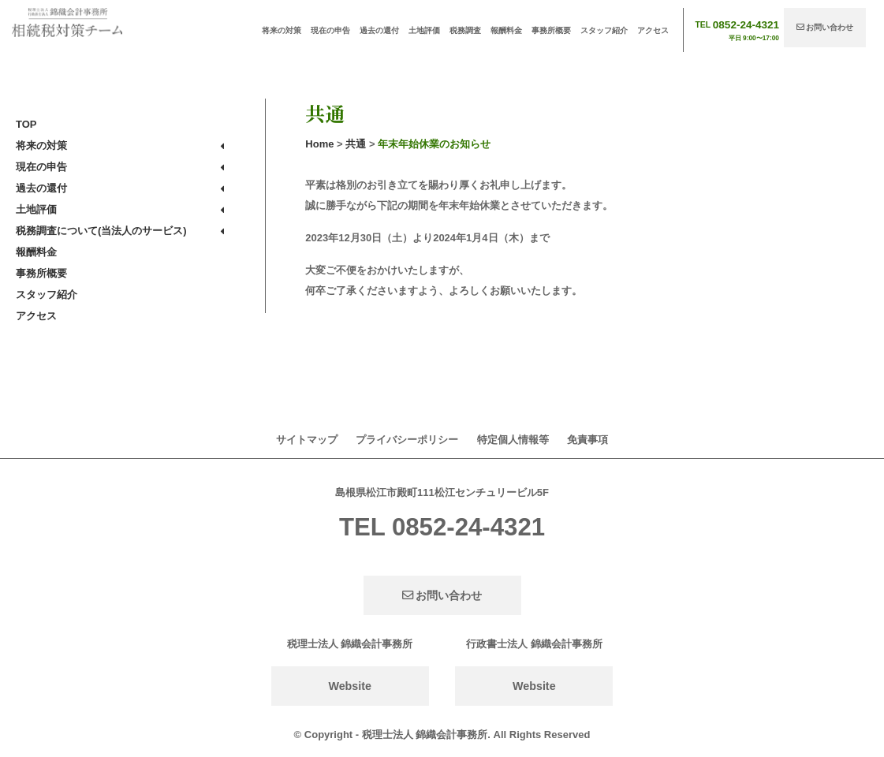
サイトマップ (307, 440)
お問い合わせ (825, 27)
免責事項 (587, 440)
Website (349, 686)
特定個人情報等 (513, 440)
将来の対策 (281, 30)
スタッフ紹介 (604, 30)
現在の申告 (330, 30)
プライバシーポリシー (407, 440)
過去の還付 (379, 30)
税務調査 (465, 30)
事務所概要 (551, 30)
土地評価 (424, 30)
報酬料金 (506, 30)
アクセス (653, 30)
